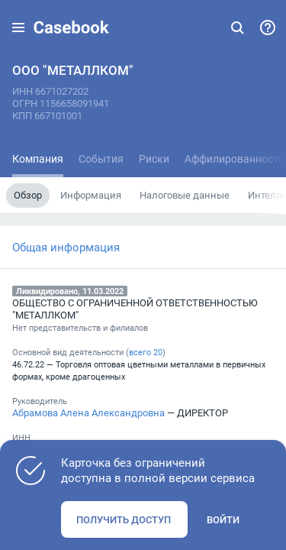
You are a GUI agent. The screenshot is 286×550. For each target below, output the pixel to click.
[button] (18, 27)
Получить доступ (123, 519)
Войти (223, 519)
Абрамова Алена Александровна (88, 412)
